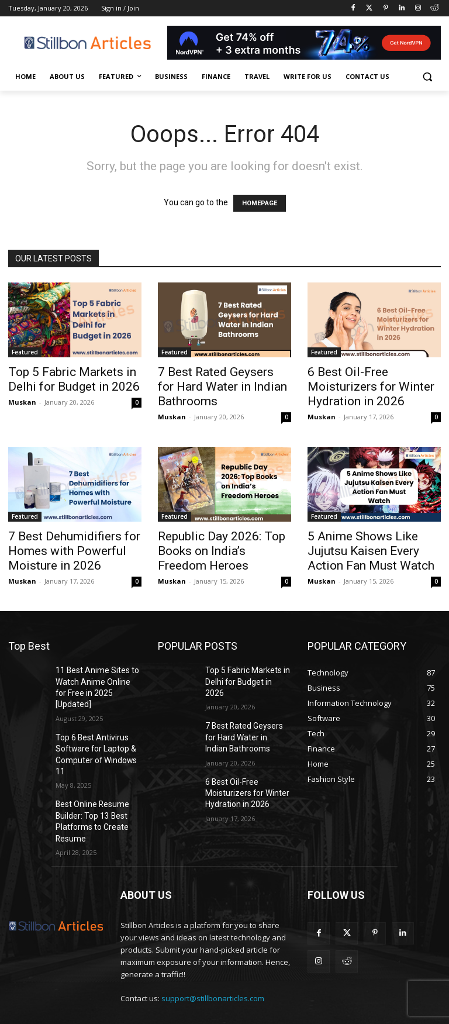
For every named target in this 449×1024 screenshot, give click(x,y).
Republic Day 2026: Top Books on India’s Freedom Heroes (221, 551)
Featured (25, 352)
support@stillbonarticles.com (212, 960)
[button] (427, 77)
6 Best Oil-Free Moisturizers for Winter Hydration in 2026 (371, 386)
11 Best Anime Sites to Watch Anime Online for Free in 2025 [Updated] (94, 680)
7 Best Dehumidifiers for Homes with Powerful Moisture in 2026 (74, 551)
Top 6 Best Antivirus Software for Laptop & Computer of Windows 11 (96, 731)
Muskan (22, 402)
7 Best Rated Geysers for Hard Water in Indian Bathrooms (222, 386)
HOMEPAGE (259, 203)
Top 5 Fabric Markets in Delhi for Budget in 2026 (74, 379)
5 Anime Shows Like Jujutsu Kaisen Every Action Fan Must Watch (371, 551)
